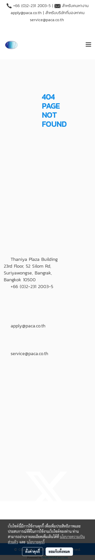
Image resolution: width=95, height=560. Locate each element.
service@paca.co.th (47, 20)
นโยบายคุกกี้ (36, 542)
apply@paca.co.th (26, 13)
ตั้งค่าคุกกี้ (32, 551)
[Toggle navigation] (88, 44)
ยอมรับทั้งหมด (59, 551)
